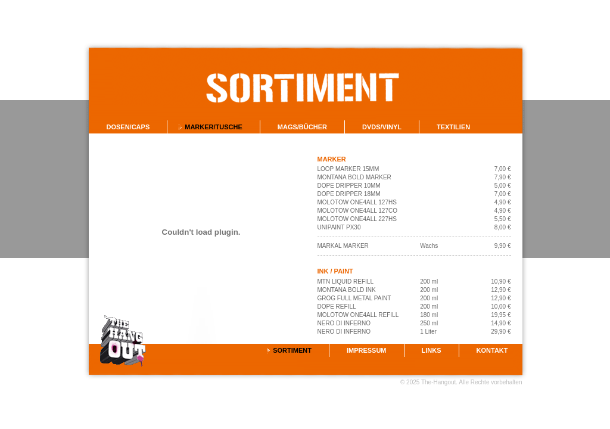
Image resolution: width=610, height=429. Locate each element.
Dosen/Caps (128, 126)
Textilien (453, 126)
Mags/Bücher (302, 126)
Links (431, 350)
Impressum (367, 350)
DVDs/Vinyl (382, 126)
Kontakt (492, 350)
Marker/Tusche (213, 126)
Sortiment (292, 350)
